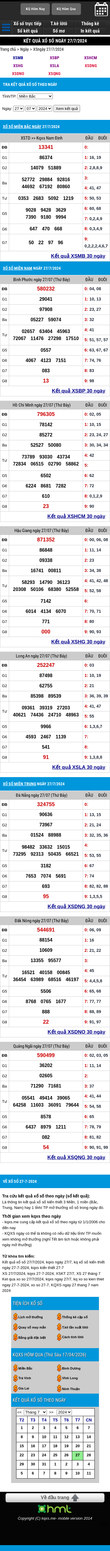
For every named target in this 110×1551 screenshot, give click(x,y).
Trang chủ (8, 49)
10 (44, 1437)
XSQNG (54, 73)
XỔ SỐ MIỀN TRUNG (19, 784)
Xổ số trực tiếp (27, 23)
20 (77, 1446)
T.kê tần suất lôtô (75, 1327)
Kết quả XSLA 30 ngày (78, 767)
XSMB (18, 57)
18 (55, 1446)
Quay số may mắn (32, 1327)
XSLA (54, 65)
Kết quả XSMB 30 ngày (78, 256)
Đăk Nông (23, 920)
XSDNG (91, 65)
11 (55, 1437)
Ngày (24, 49)
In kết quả (90, 31)
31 (44, 1464)
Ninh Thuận (71, 1389)
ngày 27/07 (43, 279)
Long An (23, 656)
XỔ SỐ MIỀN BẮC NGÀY (22, 126)
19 (66, 1446)
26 (66, 1455)
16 (33, 1446)
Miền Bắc (25, 1368)
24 (44, 1455)
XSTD (26, 138)
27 (77, 1455)
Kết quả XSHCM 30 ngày (76, 516)
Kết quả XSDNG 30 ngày (76, 906)
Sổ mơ (59, 31)
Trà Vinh (24, 1378)
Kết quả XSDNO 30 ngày (76, 1032)
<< (19, 1412)
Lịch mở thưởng (30, 1317)
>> (51, 1412)
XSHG (18, 65)
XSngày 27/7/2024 (48, 49)
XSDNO (18, 73)
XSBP (54, 57)
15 (22, 1446)
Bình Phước (23, 279)
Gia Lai (23, 1388)
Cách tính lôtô (73, 1337)
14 (89, 1437)
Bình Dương (71, 1368)
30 (33, 1464)
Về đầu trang (55, 1497)
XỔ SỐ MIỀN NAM (17, 268)
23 (33, 1455)
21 (89, 1446)
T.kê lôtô (58, 23)
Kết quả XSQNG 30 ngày (76, 1157)
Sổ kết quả (27, 31)
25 (55, 1455)
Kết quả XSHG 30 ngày (78, 642)
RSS (104, 1524)
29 (22, 1464)
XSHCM (90, 57)
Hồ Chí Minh (23, 405)
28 (89, 1455)
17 (44, 1446)
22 (22, 1455)
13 (77, 1437)
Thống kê (90, 23)
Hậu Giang (23, 530)
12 (66, 1437)
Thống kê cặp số (75, 1317)
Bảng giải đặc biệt (32, 1337)
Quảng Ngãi (23, 1046)
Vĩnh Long (70, 1378)
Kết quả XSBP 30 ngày (78, 391)
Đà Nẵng (23, 795)
